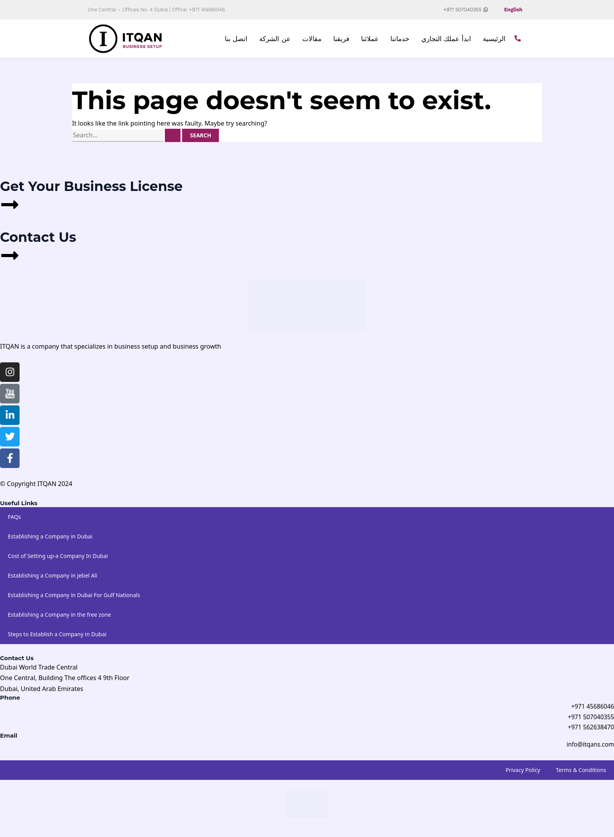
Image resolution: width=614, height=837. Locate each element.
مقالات (311, 41)
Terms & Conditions (581, 775)
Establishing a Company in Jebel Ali (52, 579)
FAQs (14, 520)
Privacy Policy (523, 775)
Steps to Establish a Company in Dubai (57, 638)
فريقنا (341, 41)
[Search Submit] (173, 139)
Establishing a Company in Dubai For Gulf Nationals (74, 599)
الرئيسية (494, 41)
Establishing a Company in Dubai (50, 540)
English (512, 10)
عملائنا (370, 41)
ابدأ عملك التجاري (446, 41)
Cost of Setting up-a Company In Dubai (58, 559)
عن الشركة (275, 41)
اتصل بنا (236, 41)
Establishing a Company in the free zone (59, 618)
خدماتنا (400, 41)
